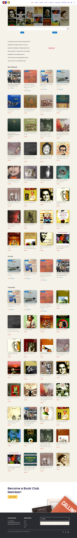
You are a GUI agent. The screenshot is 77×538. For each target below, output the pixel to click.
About (25, 522)
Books (36, 2)
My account (58, 2)
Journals (41, 2)
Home (32, 2)
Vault (46, 2)
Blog (25, 526)
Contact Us (51, 2)
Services (25, 524)
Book (22, 32)
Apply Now (12, 496)
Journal (54, 32)
